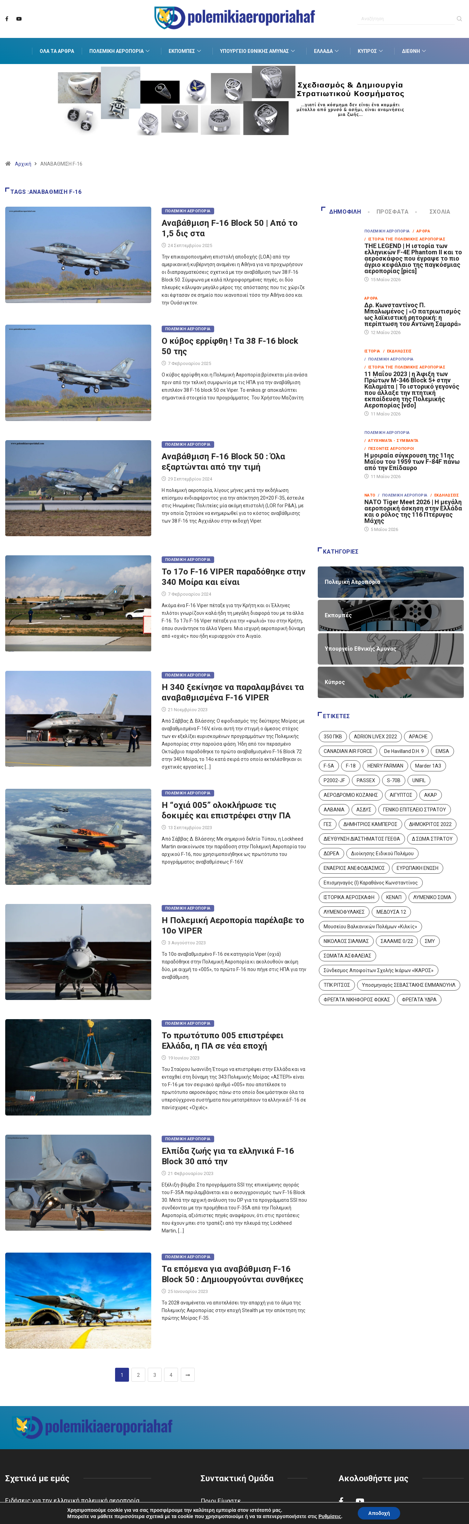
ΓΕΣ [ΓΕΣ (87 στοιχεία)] (328, 824)
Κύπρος (371, 51)
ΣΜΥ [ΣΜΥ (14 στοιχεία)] (430, 941)
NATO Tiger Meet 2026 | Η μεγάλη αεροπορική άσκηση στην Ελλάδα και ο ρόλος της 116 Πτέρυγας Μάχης (413, 511)
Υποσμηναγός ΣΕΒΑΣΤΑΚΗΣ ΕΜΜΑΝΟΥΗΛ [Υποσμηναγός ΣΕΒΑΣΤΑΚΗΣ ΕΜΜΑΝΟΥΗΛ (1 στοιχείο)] (408, 985)
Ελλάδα (327, 51)
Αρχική (23, 164)
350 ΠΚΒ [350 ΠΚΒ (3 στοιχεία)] (333, 736)
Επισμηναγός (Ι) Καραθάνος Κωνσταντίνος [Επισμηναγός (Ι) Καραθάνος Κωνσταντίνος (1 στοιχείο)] (371, 883)
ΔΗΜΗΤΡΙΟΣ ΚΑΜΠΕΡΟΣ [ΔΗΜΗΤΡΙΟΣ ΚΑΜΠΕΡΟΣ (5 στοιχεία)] (370, 824)
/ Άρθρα (421, 231)
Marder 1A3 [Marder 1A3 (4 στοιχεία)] (428, 766)
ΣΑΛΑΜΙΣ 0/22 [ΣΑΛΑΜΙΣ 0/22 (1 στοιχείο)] (397, 941)
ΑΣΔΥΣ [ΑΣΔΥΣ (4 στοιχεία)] (363, 809)
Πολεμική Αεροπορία (120, 51)
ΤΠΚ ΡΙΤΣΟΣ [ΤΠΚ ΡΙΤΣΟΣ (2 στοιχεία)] (337, 985)
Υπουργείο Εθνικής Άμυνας (258, 51)
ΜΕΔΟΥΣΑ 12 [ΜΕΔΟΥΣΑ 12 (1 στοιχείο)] (391, 912)
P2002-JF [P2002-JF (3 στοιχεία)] (334, 780)
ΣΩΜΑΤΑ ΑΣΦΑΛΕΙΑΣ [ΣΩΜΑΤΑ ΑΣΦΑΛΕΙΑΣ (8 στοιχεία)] (347, 956)
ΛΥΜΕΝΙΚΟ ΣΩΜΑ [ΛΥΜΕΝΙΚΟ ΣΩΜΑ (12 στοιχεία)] (432, 897)
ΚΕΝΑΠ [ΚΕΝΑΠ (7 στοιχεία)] (394, 897)
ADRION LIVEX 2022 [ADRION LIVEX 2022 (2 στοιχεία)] (375, 736)
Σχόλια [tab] (433, 211)
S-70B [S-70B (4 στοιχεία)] (394, 780)
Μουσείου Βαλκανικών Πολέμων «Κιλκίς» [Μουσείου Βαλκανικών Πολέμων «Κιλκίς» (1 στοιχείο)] (370, 926)
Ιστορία (372, 351)
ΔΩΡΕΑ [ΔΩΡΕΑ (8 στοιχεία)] (331, 853)
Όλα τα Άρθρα (57, 51)
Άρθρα (371, 298)
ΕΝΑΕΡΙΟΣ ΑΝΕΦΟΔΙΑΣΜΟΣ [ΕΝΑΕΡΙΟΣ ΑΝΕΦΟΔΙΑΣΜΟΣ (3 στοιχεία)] (354, 868)
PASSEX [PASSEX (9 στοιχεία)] (366, 780)
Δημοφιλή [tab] (341, 211)
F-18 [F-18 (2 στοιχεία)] (351, 766)
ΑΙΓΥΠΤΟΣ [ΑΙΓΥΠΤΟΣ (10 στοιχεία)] (401, 795)
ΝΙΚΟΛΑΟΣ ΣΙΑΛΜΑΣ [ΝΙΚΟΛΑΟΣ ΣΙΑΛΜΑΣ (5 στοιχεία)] (346, 941)
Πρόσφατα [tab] (389, 211)
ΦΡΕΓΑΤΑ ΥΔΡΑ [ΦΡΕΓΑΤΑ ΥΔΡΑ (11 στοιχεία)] (419, 999)
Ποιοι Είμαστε (221, 1501)
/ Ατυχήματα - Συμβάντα (391, 440)
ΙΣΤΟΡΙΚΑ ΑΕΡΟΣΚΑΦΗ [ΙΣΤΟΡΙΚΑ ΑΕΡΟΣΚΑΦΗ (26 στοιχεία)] (349, 897)
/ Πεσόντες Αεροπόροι (389, 448)
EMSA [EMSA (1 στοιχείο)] (442, 751)
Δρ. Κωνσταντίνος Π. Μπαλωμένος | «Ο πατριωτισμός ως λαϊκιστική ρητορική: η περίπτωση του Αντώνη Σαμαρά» (412, 314)
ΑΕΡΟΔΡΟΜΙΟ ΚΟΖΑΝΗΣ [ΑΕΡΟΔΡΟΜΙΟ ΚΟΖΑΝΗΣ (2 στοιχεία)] (351, 795)
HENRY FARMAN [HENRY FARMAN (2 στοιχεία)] (385, 766)
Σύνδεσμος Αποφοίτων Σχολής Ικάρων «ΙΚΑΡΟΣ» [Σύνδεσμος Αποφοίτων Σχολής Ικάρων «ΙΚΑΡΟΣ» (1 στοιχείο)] (379, 970)
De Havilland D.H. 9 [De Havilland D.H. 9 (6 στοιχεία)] (404, 751)
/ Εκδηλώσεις (397, 351)
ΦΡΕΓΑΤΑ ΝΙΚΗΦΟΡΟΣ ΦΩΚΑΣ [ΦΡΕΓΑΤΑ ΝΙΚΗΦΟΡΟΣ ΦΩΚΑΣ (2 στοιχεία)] (357, 999)
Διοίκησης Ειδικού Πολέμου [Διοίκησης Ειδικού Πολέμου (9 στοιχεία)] (382, 853)
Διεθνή (415, 51)
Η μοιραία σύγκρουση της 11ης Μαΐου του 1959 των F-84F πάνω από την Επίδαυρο (412, 461)
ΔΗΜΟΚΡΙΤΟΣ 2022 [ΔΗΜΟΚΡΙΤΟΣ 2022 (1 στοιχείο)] (430, 824)
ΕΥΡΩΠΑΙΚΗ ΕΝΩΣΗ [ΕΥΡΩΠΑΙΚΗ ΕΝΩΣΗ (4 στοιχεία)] (417, 868)
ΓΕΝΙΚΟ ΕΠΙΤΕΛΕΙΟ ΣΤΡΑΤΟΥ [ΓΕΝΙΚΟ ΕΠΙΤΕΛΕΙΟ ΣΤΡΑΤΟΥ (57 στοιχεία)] (414, 809)
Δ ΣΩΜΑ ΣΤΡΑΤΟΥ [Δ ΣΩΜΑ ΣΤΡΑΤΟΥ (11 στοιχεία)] (432, 839)
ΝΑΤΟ (369, 495)
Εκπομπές (186, 51)
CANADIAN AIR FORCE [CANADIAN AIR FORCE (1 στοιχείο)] (348, 751)
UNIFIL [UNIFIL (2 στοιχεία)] (419, 780)
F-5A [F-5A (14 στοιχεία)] (329, 766)
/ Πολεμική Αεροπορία (389, 359)
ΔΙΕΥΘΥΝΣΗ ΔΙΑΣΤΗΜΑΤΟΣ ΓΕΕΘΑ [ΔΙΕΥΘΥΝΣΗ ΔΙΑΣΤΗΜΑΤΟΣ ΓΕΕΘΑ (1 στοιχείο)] (362, 839)
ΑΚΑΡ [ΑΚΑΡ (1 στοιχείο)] (430, 795)
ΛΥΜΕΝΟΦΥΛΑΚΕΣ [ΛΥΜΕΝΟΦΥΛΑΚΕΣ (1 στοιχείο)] (344, 912)
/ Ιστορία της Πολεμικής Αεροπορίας (404, 239)
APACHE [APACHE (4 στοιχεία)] (418, 736)
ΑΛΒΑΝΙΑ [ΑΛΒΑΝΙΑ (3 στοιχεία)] (334, 809)
